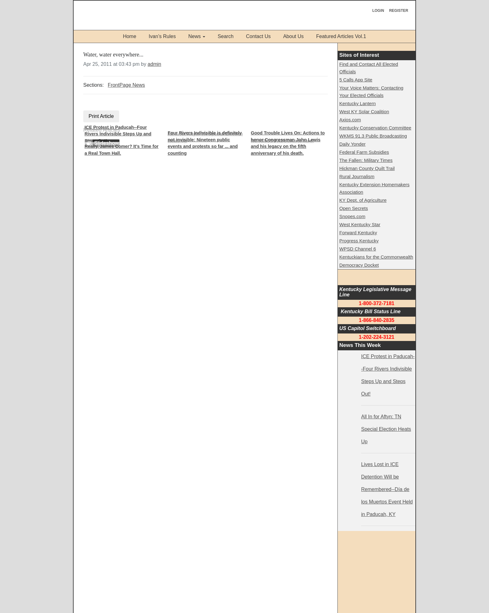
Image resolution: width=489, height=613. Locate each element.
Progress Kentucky (359, 240)
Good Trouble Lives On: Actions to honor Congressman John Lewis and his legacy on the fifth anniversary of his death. (288, 143)
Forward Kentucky (358, 232)
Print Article (101, 116)
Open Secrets (353, 208)
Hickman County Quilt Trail (367, 168)
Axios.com (350, 119)
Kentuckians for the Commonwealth (376, 257)
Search (226, 36)
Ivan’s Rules (162, 36)
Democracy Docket (359, 265)
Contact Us (258, 36)
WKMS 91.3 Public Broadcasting (373, 136)
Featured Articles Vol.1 (341, 36)
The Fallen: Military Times (366, 160)
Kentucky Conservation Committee (375, 127)
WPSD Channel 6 (357, 248)
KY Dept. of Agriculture (362, 200)
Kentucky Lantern (357, 103)
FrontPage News (126, 85)
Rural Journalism (357, 176)
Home (129, 36)
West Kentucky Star (359, 224)
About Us (293, 36)
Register (398, 10)
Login (378, 10)
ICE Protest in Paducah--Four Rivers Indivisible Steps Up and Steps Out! (118, 134)
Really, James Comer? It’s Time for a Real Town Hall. (121, 150)
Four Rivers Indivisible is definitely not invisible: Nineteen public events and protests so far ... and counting (205, 143)
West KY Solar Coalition (364, 111)
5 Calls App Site (355, 79)
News (194, 36)
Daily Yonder (352, 144)
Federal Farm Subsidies (364, 152)
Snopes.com (352, 216)
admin (154, 64)
